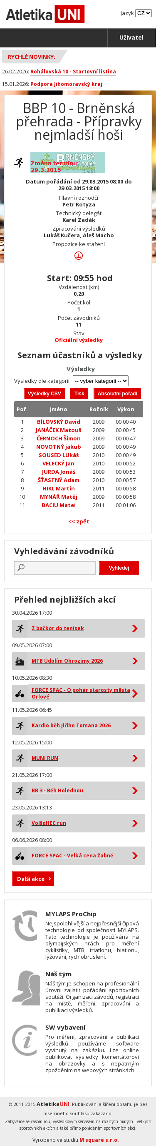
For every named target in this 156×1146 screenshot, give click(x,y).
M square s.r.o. (99, 1139)
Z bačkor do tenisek (58, 628)
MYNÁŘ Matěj (58, 496)
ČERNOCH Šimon (59, 438)
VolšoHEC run (49, 823)
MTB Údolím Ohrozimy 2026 (67, 660)
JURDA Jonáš (58, 471)
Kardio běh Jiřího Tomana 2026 (71, 725)
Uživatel (131, 37)
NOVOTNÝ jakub (58, 446)
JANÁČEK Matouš (58, 430)
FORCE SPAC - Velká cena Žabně (72, 855)
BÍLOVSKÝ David (58, 421)
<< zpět (78, 521)
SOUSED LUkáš (59, 455)
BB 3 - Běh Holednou (57, 790)
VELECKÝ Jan (58, 463)
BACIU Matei (59, 505)
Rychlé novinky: (31, 56)
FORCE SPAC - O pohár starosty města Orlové (81, 693)
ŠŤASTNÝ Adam (58, 480)
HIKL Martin (58, 488)
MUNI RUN (45, 757)
